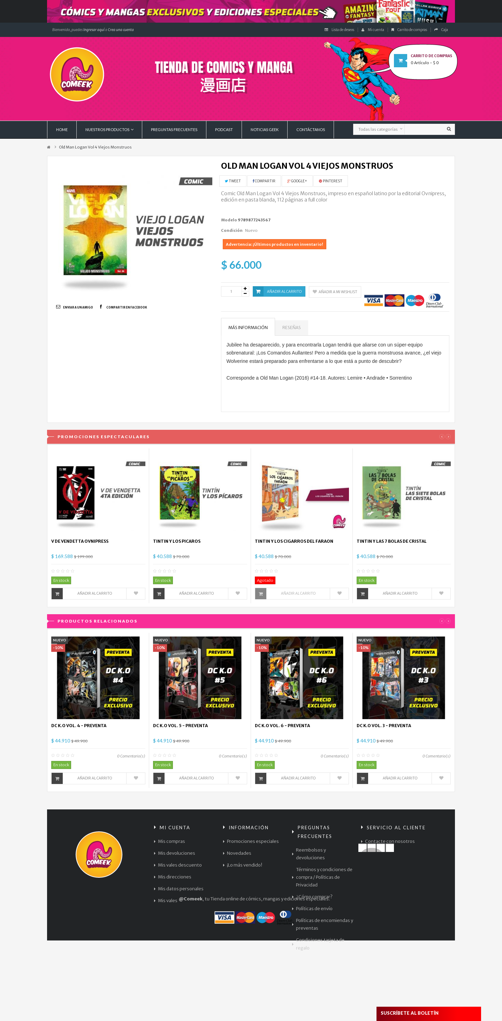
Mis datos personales (181, 889)
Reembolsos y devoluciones (311, 854)
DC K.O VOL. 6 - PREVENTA (282, 725)
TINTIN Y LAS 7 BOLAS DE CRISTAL (392, 541)
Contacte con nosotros (390, 841)
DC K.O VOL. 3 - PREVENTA (384, 725)
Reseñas (291, 327)
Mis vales (167, 901)
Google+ (297, 181)
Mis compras (171, 841)
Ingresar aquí (94, 30)
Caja (441, 30)
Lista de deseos (339, 30)
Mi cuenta (373, 30)
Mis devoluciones (176, 853)
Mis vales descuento (180, 865)
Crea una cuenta (121, 30)
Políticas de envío (314, 909)
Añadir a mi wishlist (335, 292)
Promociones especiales (253, 841)
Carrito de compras (409, 30)
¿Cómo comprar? (314, 897)
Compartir (264, 181)
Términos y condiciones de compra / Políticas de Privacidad (324, 877)
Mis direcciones (174, 877)
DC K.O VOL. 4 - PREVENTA (78, 725)
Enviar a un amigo (78, 307)
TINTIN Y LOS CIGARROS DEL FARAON (294, 541)
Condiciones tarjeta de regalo (320, 944)
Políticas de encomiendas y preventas (324, 924)
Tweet (233, 181)
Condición (232, 230)
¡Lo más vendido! (244, 865)
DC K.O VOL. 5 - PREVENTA (180, 725)
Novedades (239, 853)
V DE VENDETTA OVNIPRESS (79, 541)
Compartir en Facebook (126, 307)
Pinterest (330, 181)
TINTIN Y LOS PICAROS (176, 541)
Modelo (229, 220)
